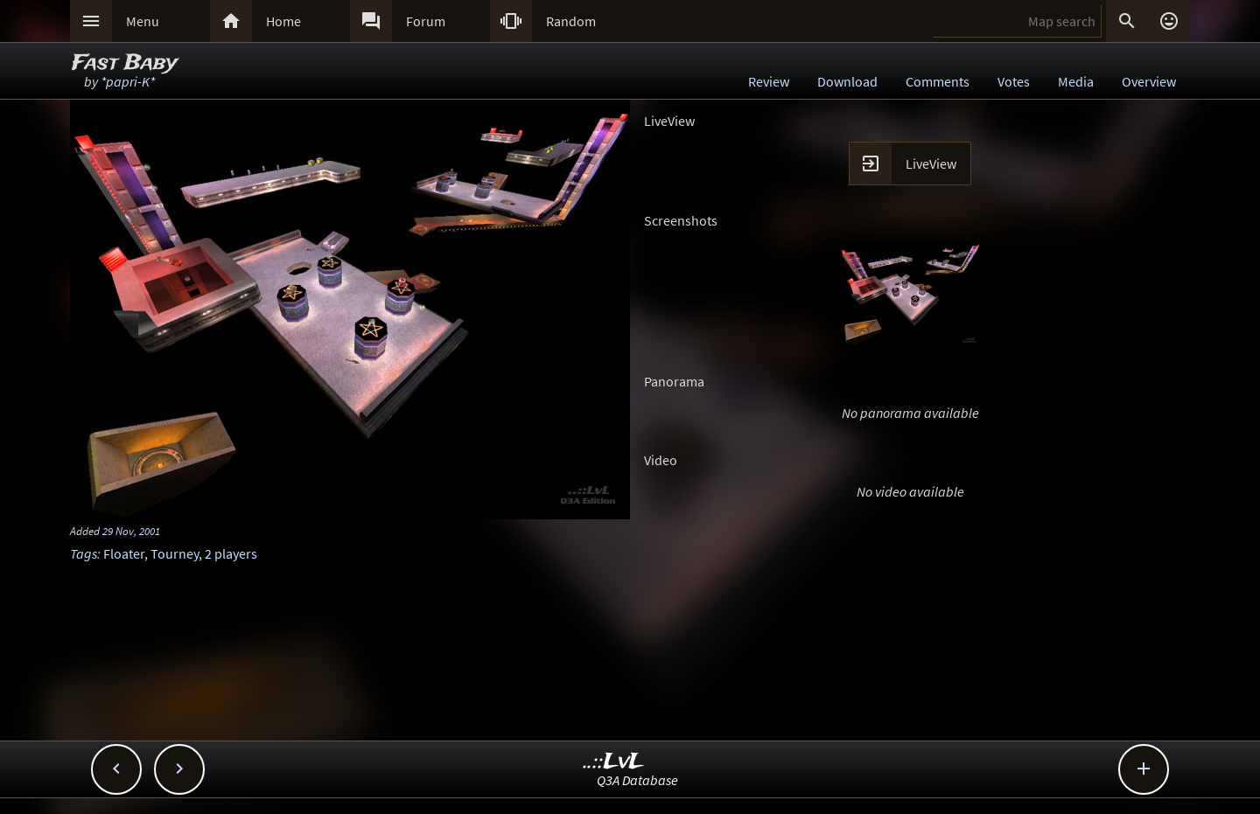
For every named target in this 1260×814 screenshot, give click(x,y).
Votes (1014, 81)
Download (847, 81)
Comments (938, 81)
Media (1076, 81)
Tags (83, 553)
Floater (123, 553)
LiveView (931, 163)
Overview (1149, 81)
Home (283, 21)
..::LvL (613, 762)
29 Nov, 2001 (131, 531)
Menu (142, 21)
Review (768, 81)
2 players (231, 553)
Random (571, 21)
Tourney (174, 553)
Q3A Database (637, 780)
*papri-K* (128, 81)
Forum (425, 21)
